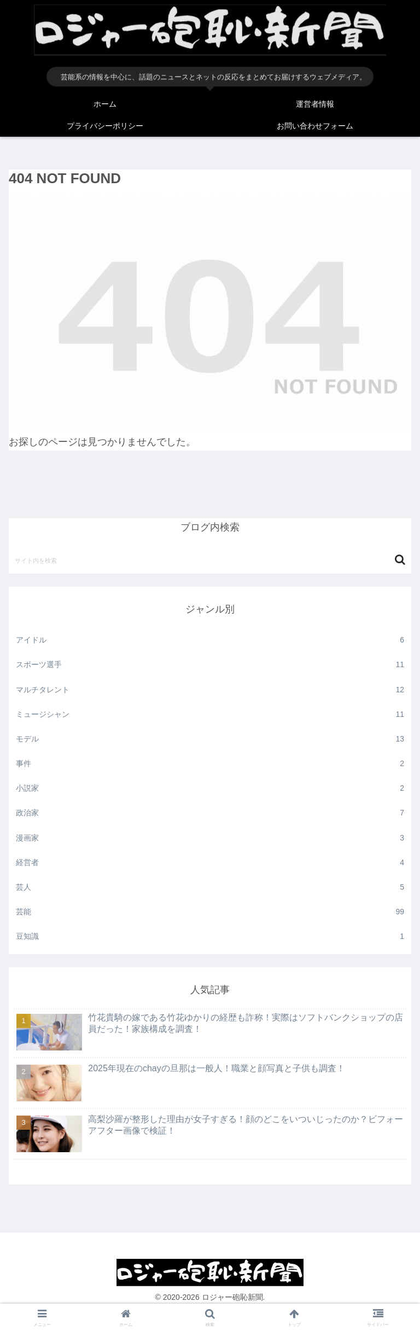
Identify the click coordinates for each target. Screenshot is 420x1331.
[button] (400, 559)
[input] (210, 560)
